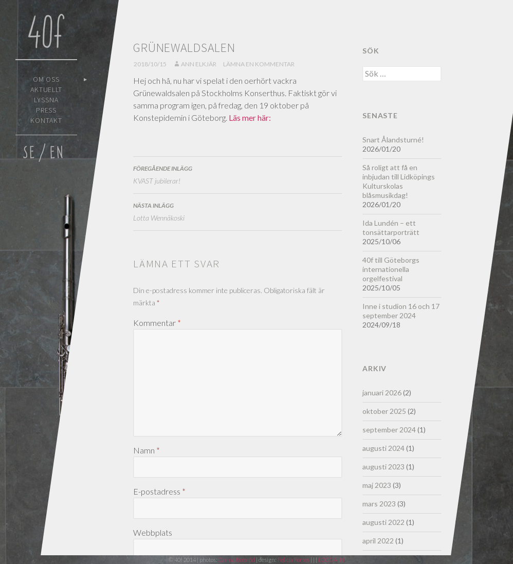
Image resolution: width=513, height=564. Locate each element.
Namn (146, 450)
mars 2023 (379, 503)
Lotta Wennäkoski (237, 210)
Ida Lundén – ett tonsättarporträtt (390, 227)
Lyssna (46, 99)
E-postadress (159, 491)
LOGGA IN (331, 559)
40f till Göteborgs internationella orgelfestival (390, 269)
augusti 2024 (383, 448)
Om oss (46, 79)
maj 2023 (376, 485)
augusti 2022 (383, 522)
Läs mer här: (250, 117)
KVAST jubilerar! (237, 173)
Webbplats (152, 532)
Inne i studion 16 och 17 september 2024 (400, 311)
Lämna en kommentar (259, 64)
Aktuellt (46, 89)
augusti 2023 (383, 466)
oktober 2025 (384, 411)
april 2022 (378, 540)
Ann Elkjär (198, 64)
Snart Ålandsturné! (393, 139)
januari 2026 (381, 392)
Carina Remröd (236, 559)
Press (46, 110)
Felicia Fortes (294, 559)
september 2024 (389, 429)
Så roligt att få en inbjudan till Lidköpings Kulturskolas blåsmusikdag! (398, 181)
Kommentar (157, 323)
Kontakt (46, 120)
